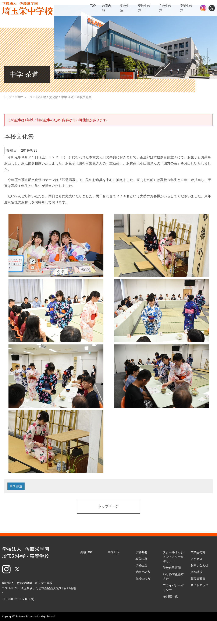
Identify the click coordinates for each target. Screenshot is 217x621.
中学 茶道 (16, 486)
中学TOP (114, 552)
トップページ (108, 506)
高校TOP (86, 552)
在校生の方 (142, 578)
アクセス (196, 559)
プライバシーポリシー (173, 587)
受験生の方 (142, 572)
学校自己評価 (172, 567)
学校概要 (141, 552)
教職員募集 (198, 578)
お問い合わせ (199, 565)
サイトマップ (199, 585)
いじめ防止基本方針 (173, 576)
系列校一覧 (170, 596)
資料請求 (196, 572)
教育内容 (141, 559)
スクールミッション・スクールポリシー (173, 557)
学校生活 (141, 565)
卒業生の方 (198, 552)
